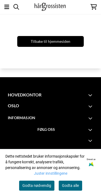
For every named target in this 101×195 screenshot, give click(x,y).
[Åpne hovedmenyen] (6, 7)
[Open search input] (16, 7)
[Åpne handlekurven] (93, 7)
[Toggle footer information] (91, 95)
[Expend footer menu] (91, 140)
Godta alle (70, 185)
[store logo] (50, 6)
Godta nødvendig (36, 185)
